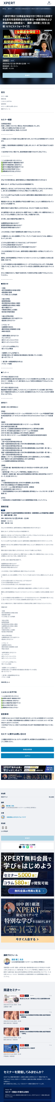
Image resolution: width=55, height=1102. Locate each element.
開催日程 (3, 99)
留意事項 (3, 104)
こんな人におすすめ (6, 101)
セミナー (10, 8)
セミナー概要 (4, 96)
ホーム (4, 8)
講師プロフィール (5, 109)
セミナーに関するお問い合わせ (9, 106)
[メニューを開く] (49, 3)
